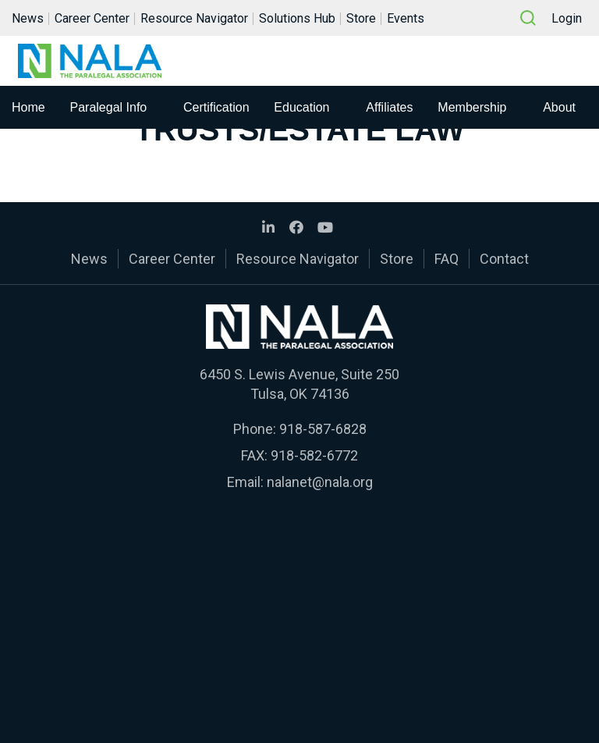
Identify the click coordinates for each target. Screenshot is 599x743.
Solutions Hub (297, 18)
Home (28, 107)
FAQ (446, 259)
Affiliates (389, 107)
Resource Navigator (194, 18)
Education (301, 107)
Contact (504, 259)
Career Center (92, 18)
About (559, 107)
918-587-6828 (323, 429)
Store (361, 18)
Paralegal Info (108, 107)
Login (566, 18)
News (28, 18)
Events (405, 18)
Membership (472, 107)
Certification (216, 107)
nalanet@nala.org (320, 482)
